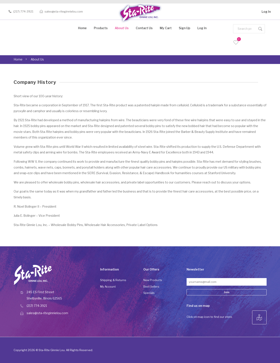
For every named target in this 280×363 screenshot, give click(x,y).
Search (260, 28)
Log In (266, 11)
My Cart (166, 28)
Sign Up (184, 28)
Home (82, 28)
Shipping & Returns (113, 280)
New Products (152, 280)
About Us (122, 28)
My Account (108, 286)
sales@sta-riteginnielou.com (64, 11)
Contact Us (144, 28)
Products (101, 28)
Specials (149, 293)
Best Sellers (151, 286)
